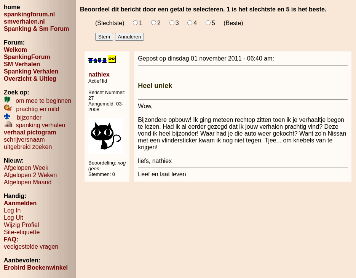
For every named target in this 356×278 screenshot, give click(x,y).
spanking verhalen (34, 125)
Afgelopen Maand (27, 182)
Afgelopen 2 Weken (30, 175)
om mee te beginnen (37, 100)
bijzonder (23, 117)
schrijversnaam (24, 139)
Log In (12, 210)
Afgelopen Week (26, 168)
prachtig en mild (31, 109)
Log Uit (13, 217)
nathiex (99, 74)
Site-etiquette (22, 232)
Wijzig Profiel (21, 225)
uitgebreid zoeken (28, 147)
